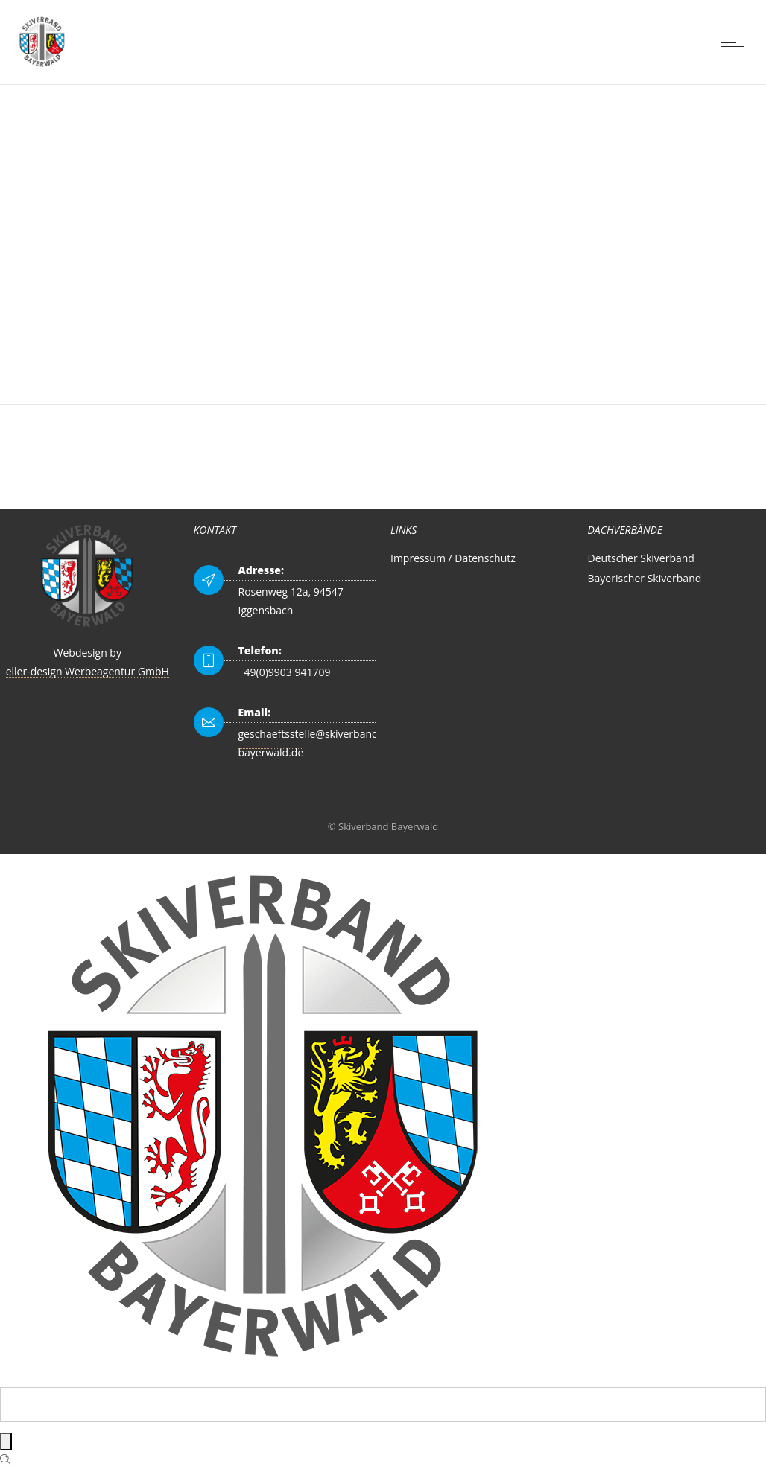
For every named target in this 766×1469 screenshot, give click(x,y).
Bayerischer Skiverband (645, 578)
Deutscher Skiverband (641, 558)
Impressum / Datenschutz (453, 558)
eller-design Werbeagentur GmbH (87, 671)
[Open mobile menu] (736, 42)
